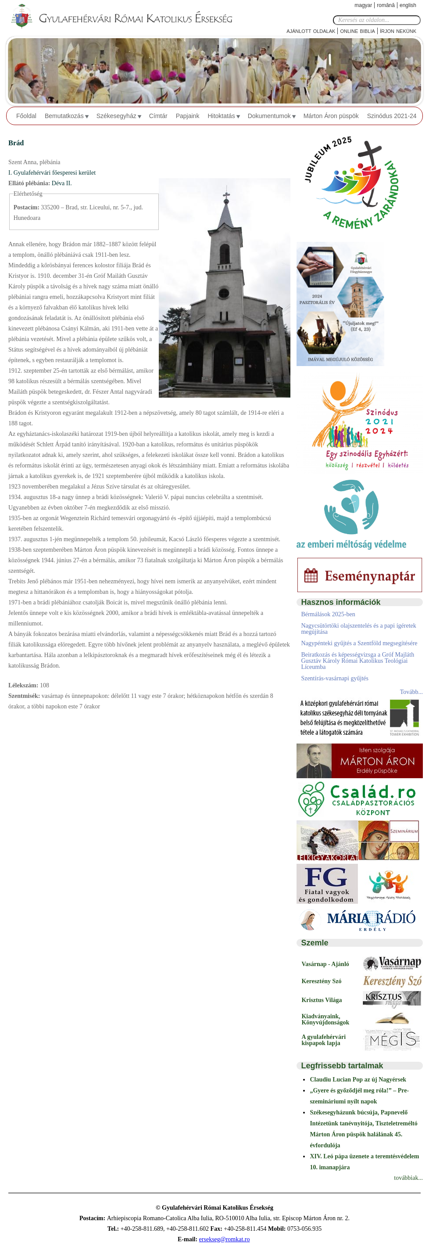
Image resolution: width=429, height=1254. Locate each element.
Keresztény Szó (321, 981)
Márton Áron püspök (331, 115)
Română (386, 5)
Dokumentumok (269, 115)
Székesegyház (116, 115)
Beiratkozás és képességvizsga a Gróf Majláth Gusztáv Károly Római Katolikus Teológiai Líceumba (357, 660)
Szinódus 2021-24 (392, 115)
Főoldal (26, 115)
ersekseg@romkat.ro (224, 1239)
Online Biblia (357, 30)
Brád (16, 143)
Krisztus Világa (321, 1000)
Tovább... (411, 692)
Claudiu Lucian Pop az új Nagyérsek (358, 1079)
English (408, 5)
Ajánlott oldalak (310, 30)
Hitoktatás (221, 115)
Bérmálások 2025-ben (328, 614)
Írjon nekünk (398, 30)
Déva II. (62, 183)
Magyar (363, 5)
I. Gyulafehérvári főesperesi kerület (52, 172)
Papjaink (188, 115)
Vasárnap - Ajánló (325, 964)
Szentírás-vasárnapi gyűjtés (334, 678)
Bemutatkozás (64, 115)
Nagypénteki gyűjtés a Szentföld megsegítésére (359, 643)
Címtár (158, 115)
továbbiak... (408, 1178)
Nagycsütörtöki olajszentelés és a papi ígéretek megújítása (358, 628)
